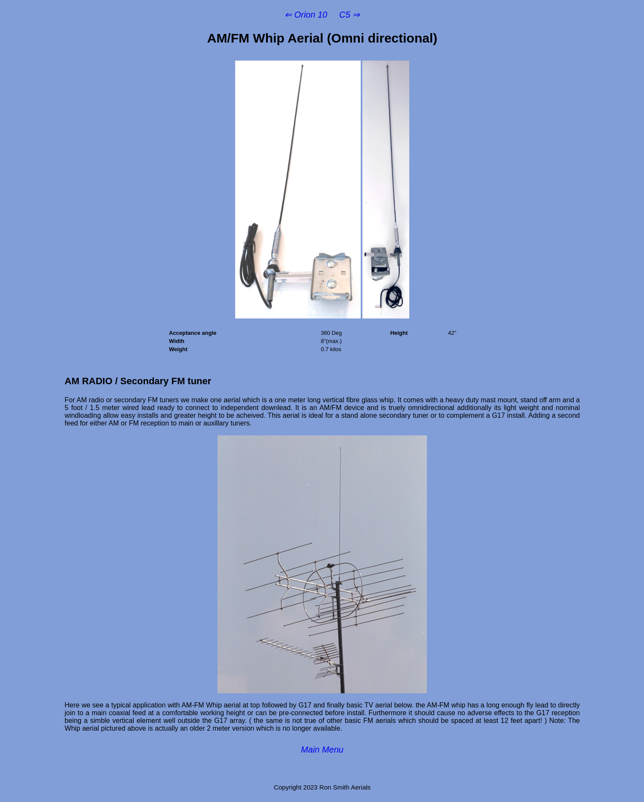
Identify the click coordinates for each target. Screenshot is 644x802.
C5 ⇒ (349, 14)
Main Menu (322, 749)
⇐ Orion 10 (306, 14)
